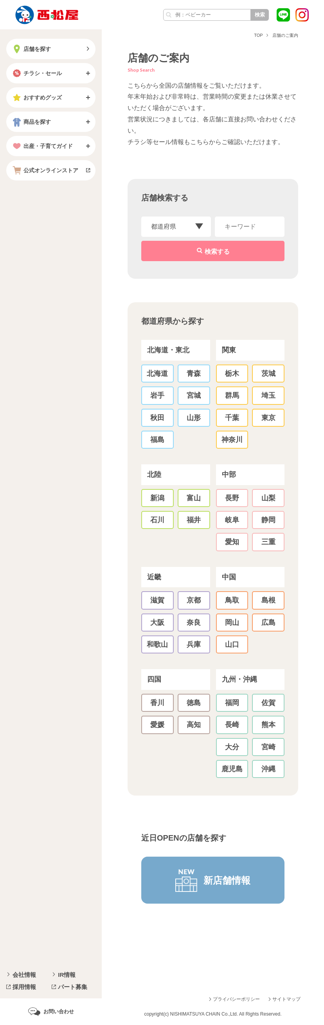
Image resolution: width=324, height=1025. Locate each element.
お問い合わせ (58, 1011)
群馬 (232, 395)
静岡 (268, 520)
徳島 (194, 703)
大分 (232, 747)
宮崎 (268, 747)
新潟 (157, 498)
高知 (194, 725)
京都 (194, 600)
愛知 (232, 542)
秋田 (157, 418)
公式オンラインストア (44, 170)
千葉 (232, 418)
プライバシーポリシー (236, 999)
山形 (194, 418)
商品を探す (31, 122)
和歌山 (157, 644)
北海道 (157, 373)
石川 (157, 520)
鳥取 (232, 600)
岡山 (232, 622)
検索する (217, 251)
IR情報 (67, 974)
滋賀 (157, 600)
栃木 (232, 373)
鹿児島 (232, 769)
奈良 (194, 622)
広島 (268, 622)
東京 (268, 418)
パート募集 (72, 986)
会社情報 (24, 974)
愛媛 (157, 725)
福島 (157, 440)
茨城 (268, 373)
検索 (260, 15)
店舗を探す (31, 49)
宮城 (194, 395)
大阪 (157, 622)
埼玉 (268, 395)
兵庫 (194, 644)
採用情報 (24, 986)
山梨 (268, 498)
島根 (268, 600)
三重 (268, 542)
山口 (232, 644)
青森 (194, 373)
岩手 (157, 395)
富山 (194, 498)
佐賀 (268, 703)
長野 (232, 498)
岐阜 (232, 520)
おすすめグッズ (36, 97)
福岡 (232, 703)
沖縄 (268, 769)
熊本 (268, 725)
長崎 (232, 725)
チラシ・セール (36, 73)
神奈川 (232, 440)
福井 (194, 520)
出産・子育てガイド (42, 146)
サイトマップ (286, 999)
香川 (157, 703)
